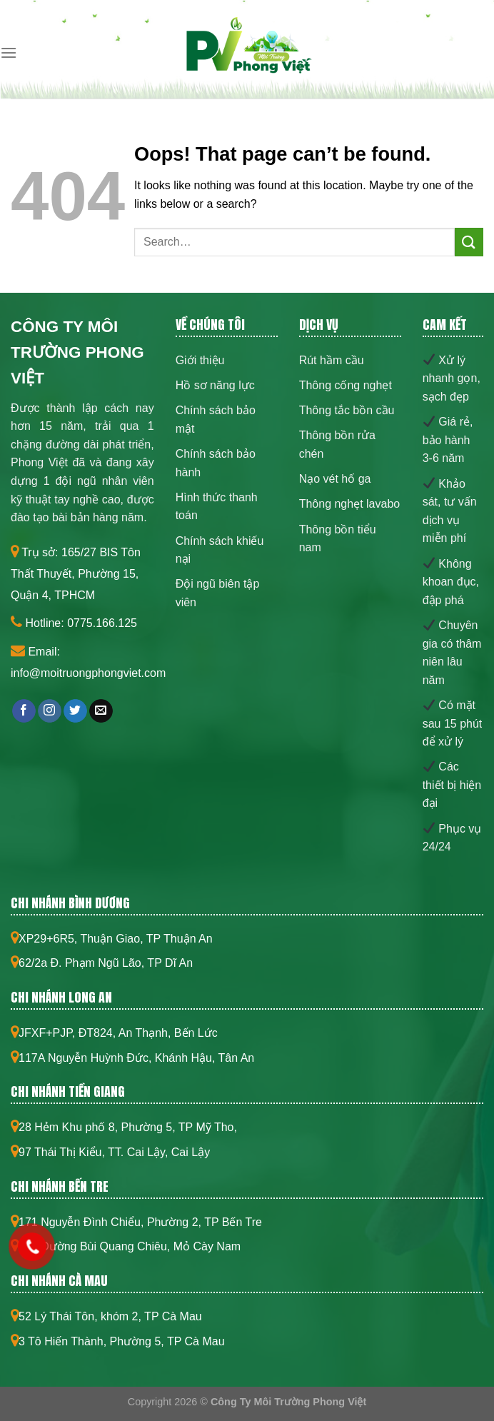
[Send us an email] (101, 711)
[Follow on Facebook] (24, 711)
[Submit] (469, 242)
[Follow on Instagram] (49, 711)
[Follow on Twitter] (75, 711)
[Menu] (8, 52)
